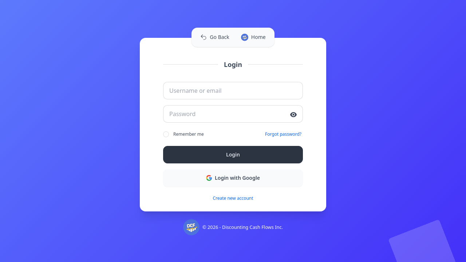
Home (253, 37)
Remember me (183, 134)
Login (233, 154)
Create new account (233, 198)
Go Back (214, 36)
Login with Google (233, 177)
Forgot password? (283, 134)
